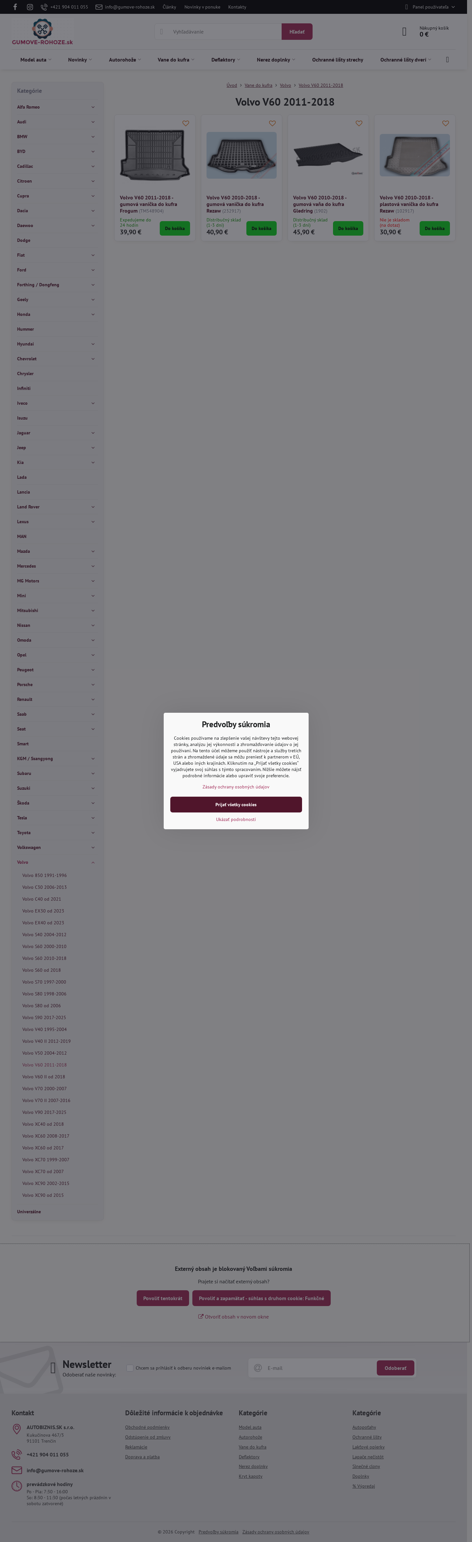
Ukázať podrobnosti (236, 819)
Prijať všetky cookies (236, 805)
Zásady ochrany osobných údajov (236, 787)
